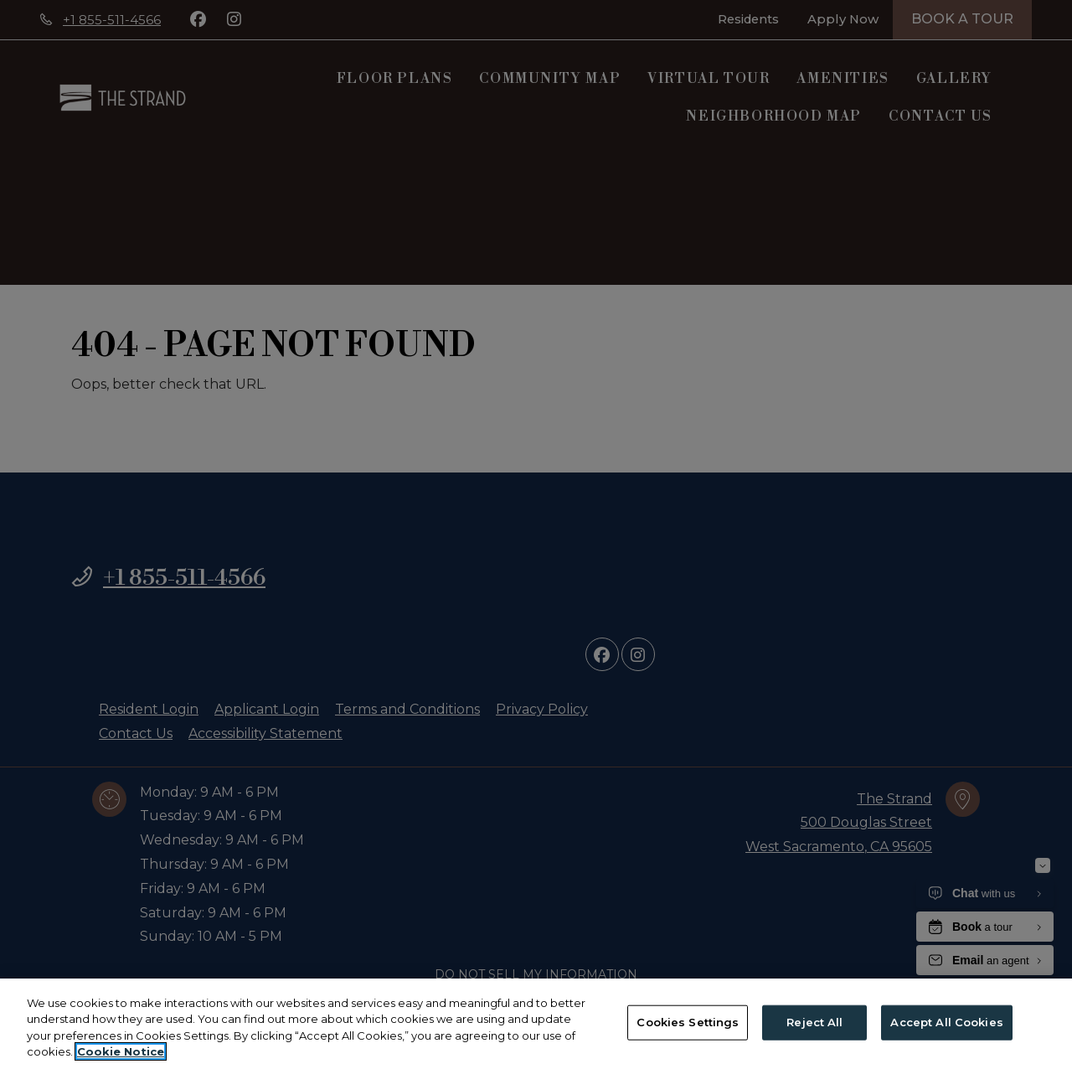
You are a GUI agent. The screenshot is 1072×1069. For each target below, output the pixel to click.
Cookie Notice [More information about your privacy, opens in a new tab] (120, 1053)
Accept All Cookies (946, 1023)
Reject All (814, 1023)
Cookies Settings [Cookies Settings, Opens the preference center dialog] (687, 1023)
